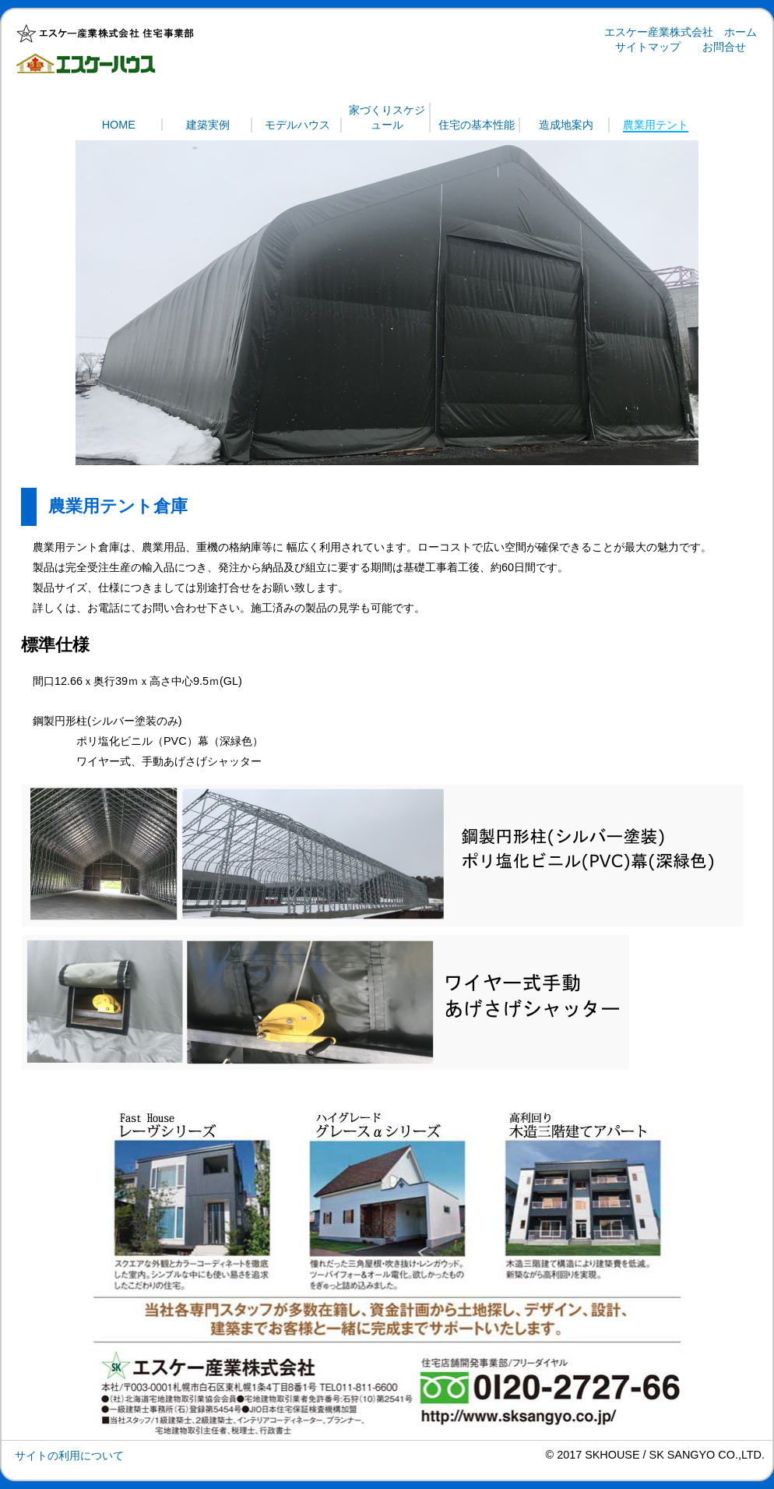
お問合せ (724, 47)
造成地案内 (566, 124)
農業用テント (655, 124)
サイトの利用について (69, 1455)
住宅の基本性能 (476, 124)
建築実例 (208, 124)
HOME (118, 124)
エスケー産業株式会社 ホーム (680, 32)
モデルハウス (297, 124)
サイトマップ (648, 47)
